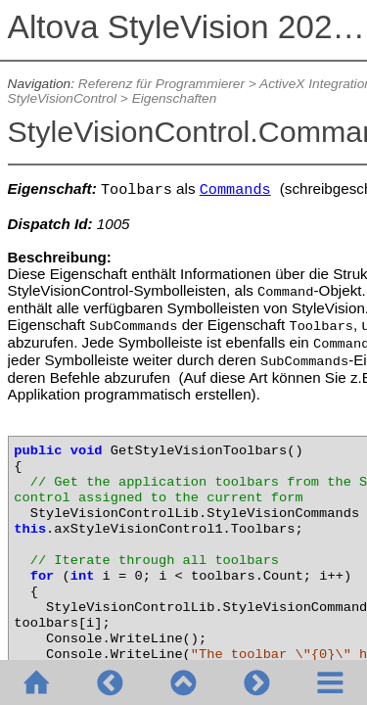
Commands (235, 190)
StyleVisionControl (62, 98)
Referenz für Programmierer (161, 83)
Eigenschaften (174, 98)
